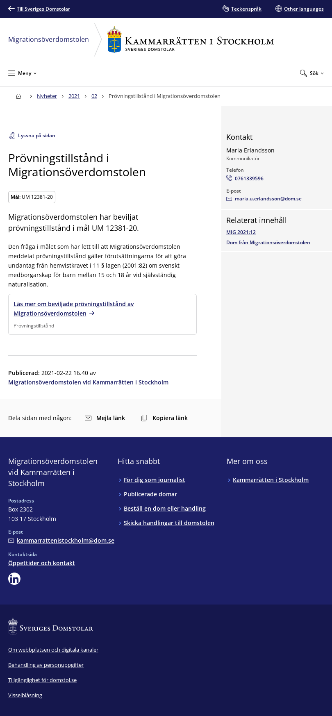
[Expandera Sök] (312, 73)
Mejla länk (105, 418)
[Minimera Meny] (22, 73)
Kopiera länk (164, 418)
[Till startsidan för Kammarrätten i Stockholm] (18, 96)
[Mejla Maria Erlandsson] (264, 198)
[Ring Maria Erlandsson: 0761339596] (245, 178)
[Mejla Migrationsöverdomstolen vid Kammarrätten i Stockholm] (61, 540)
